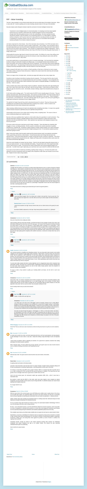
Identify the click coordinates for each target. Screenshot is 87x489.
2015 (67, 84)
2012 (67, 90)
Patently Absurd (18, 203)
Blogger (49, 481)
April (68, 76)
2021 (67, 58)
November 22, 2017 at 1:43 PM (27, 300)
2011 (67, 92)
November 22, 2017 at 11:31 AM (28, 294)
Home (6, 13)
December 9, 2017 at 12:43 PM (23, 361)
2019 (67, 61)
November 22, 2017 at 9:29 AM (28, 194)
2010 (67, 94)
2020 (67, 59)
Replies (13, 191)
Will (68, 49)
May (68, 74)
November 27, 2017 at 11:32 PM (20, 333)
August (68, 73)
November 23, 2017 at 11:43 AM (25, 324)
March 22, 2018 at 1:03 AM (22, 391)
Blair (11, 333)
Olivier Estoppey (14, 324)
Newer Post (9, 454)
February (69, 78)
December (69, 67)
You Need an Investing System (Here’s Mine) (65, 13)
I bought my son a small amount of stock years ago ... (73, 109)
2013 (67, 88)
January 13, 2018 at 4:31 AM (28, 203)
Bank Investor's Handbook (32, 13)
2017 (67, 65)
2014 (67, 86)
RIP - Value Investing (71, 70)
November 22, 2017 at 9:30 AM (28, 240)
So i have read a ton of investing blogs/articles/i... (72, 101)
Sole (11, 352)
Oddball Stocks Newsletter (17, 13)
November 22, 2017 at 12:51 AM (22, 165)
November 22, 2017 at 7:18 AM (23, 218)
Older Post (57, 454)
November (69, 69)
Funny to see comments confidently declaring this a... (72, 103)
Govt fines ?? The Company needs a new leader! (72, 106)
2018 (67, 63)
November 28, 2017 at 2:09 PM (19, 352)
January (69, 80)
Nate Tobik (16, 194)
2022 (67, 56)
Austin (11, 250)
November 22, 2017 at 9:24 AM (20, 250)
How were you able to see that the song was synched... (73, 112)
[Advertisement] (53, 470)
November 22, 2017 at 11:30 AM (23, 277)
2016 (67, 83)
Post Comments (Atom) (17, 456)
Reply (11, 188)
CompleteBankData (47, 13)
